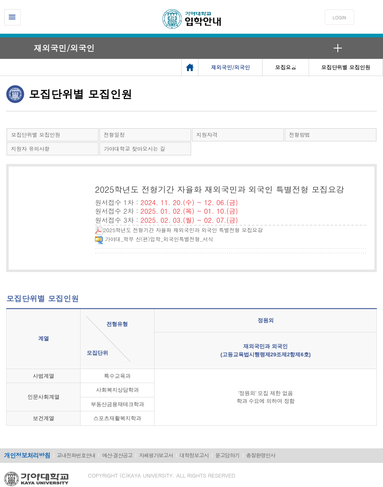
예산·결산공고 (117, 455)
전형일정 (114, 134)
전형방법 (299, 134)
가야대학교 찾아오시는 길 (134, 148)
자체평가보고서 (156, 455)
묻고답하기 (227, 455)
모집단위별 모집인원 (35, 134)
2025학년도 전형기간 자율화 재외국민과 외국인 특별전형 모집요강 (179, 230)
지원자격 (206, 134)
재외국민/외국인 (64, 48)
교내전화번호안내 (76, 455)
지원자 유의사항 (30, 148)
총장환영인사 (260, 455)
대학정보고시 (194, 455)
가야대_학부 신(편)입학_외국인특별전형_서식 (154, 239)
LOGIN (339, 17)
